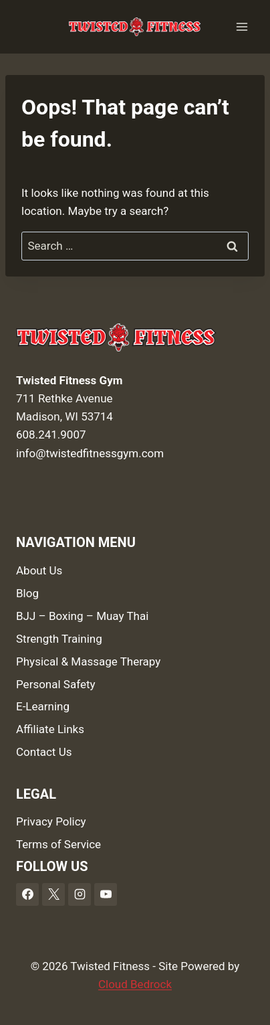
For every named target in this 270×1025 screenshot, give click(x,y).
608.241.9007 (51, 434)
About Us (39, 570)
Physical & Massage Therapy (88, 661)
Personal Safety (56, 684)
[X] (53, 894)
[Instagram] (79, 894)
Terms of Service (58, 844)
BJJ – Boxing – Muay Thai (82, 616)
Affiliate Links (50, 729)
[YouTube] (105, 894)
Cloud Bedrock (135, 984)
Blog (27, 593)
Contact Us (44, 752)
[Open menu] (241, 26)
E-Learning (43, 706)
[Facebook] (27, 894)
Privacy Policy (51, 821)
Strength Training (59, 638)
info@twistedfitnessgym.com (90, 453)
